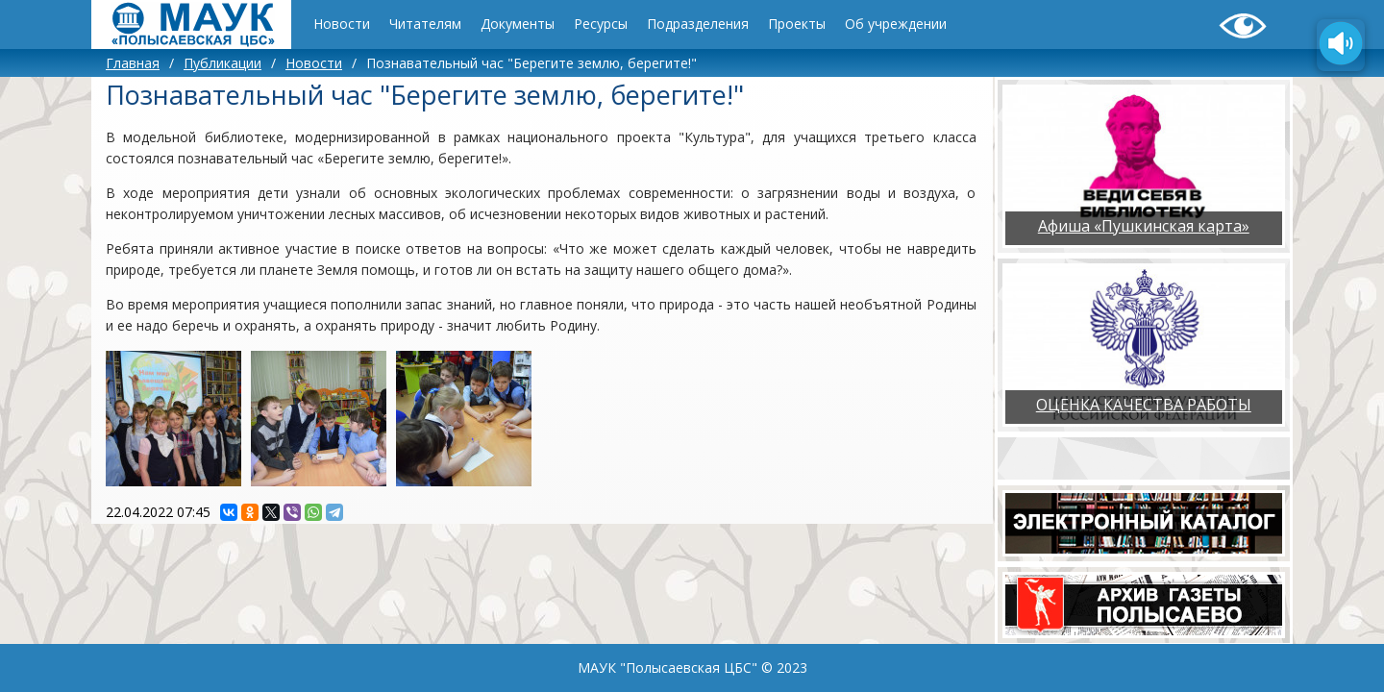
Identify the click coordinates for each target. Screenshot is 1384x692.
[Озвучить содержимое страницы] (1341, 45)
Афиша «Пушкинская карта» (1143, 225)
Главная (133, 63)
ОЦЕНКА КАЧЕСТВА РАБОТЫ (1143, 404)
